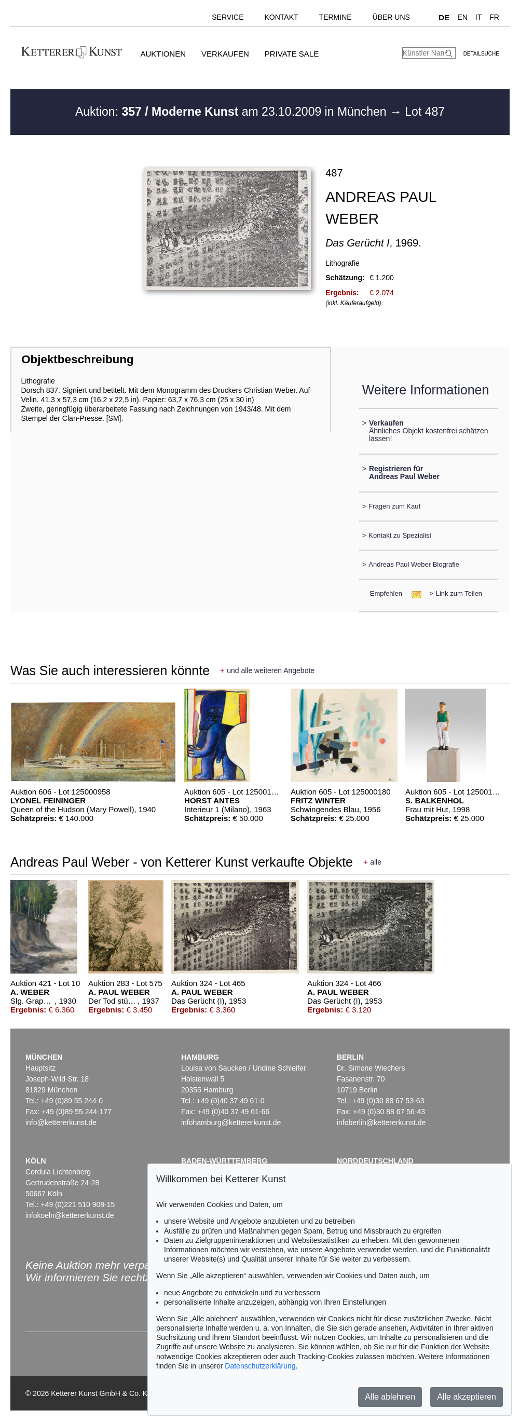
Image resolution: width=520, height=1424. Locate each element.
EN (462, 17)
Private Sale (292, 53)
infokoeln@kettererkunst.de (69, 1215)
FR (494, 17)
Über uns (391, 17)
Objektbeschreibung (77, 359)
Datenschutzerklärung (260, 1366)
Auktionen (163, 53)
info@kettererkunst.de (61, 1122)
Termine (335, 17)
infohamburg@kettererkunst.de (231, 1122)
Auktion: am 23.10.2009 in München (232, 111)
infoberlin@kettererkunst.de (381, 1122)
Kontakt (281, 17)
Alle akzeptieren (466, 1396)
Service (227, 17)
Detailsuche (481, 54)
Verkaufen (225, 53)
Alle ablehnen (390, 1396)
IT (478, 17)
